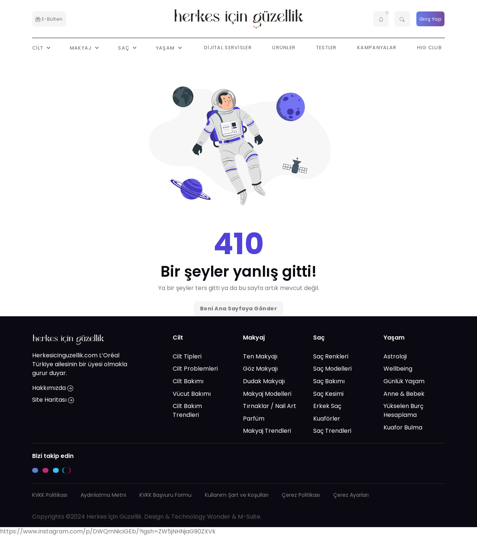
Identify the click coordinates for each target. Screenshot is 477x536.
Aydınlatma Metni (103, 495)
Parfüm (253, 418)
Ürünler (283, 47)
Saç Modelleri (332, 368)
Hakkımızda (52, 388)
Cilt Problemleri (195, 368)
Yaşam (394, 337)
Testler (326, 47)
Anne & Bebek (403, 394)
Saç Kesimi (328, 394)
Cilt (178, 337)
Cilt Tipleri (187, 356)
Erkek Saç (327, 406)
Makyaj (254, 337)
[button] (381, 19)
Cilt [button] (38, 47)
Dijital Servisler (228, 47)
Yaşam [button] (166, 47)
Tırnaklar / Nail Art (269, 406)
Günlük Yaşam (403, 381)
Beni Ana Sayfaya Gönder (238, 308)
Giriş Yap (430, 19)
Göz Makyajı (260, 368)
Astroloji (395, 356)
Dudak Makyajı (264, 381)
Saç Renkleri (330, 356)
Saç (319, 337)
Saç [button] (124, 47)
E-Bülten (49, 19)
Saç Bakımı (329, 381)
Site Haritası (53, 399)
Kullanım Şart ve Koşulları (236, 495)
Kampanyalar (376, 47)
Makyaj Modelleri (267, 394)
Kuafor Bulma (402, 427)
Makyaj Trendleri (267, 431)
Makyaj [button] (81, 47)
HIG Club (429, 47)
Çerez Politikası (301, 495)
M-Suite (249, 516)
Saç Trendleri (332, 431)
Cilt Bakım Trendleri (187, 410)
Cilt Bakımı (188, 381)
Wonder (218, 516)
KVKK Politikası (49, 495)
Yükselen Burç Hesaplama (403, 410)
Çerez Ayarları (351, 495)
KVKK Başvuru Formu (165, 495)
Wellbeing (397, 368)
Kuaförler (326, 418)
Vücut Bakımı (192, 394)
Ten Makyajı (260, 356)
